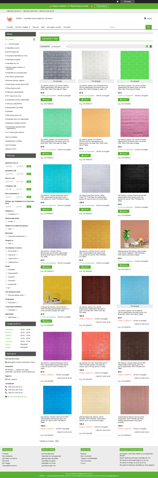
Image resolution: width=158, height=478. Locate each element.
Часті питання (10, 145)
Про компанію (7, 456)
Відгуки (83, 454)
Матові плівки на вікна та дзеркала (15, 68)
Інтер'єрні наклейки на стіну (16, 56)
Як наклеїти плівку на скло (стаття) (133, 463)
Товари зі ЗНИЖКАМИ (89, 458)
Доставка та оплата (9, 458)
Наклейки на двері (13, 59)
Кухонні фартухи (12, 52)
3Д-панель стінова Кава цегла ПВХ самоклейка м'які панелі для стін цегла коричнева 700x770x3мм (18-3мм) (132, 365)
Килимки (9, 111)
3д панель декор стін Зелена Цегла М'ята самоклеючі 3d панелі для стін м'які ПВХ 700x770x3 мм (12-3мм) (55, 141)
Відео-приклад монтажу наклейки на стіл (135, 458)
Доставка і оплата (54, 27)
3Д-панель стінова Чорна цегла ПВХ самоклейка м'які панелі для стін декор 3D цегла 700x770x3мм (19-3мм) (132, 198)
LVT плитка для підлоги (15, 132)
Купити (47, 100)
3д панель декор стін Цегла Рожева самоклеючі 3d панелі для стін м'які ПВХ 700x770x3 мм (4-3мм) (132, 141)
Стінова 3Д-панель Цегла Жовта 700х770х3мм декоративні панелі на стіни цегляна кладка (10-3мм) (55, 309)
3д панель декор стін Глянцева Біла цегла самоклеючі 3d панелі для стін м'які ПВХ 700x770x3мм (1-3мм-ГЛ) (93, 87)
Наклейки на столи (48, 463)
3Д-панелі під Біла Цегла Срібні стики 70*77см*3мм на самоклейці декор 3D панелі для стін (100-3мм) (93, 197)
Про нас (36, 27)
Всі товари (9, 39)
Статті (83, 463)
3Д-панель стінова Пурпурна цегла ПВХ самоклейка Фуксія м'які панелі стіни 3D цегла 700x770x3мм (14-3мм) (54, 365)
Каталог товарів (21, 27)
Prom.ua (89, 474)
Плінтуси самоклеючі (14, 104)
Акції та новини (11, 137)
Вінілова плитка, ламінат (15, 80)
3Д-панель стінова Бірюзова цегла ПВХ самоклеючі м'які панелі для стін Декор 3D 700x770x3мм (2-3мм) (55, 197)
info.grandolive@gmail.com (17, 397)
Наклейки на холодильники (16, 73)
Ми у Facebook (86, 456)
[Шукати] (149, 27)
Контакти (67, 27)
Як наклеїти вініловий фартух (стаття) (134, 460)
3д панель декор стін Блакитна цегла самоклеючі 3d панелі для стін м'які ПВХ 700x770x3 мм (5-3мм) (132, 312)
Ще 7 (9, 288)
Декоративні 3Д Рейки (14, 107)
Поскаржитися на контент (92, 476)
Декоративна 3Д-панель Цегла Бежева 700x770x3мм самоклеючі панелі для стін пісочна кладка (92, 418)
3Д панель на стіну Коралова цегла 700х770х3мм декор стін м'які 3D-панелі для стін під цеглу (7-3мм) (93, 364)
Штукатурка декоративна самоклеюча (15, 127)
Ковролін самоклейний (14, 92)
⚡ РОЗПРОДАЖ (12, 44)
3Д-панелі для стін (48, 466)
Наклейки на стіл (12, 63)
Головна (9, 27)
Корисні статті (10, 149)
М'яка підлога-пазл (13, 88)
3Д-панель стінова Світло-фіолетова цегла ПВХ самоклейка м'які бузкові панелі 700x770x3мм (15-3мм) (54, 254)
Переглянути (101, 6)
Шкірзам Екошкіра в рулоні (16, 123)
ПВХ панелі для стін (13, 115)
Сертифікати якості (9, 466)
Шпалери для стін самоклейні (17, 119)
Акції (43, 27)
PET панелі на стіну (13, 96)
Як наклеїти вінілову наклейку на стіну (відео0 (137, 465)
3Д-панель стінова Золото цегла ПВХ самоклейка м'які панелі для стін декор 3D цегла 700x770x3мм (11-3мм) (92, 254)
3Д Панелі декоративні (15, 77)
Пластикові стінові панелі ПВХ (17, 84)
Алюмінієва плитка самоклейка (17, 100)
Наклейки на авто (13, 48)
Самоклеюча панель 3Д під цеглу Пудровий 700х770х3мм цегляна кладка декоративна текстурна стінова (131, 419)
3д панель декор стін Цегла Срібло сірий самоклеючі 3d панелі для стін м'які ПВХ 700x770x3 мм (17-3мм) (55, 87)
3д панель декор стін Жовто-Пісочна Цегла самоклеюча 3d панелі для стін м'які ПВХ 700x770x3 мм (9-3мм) (93, 142)
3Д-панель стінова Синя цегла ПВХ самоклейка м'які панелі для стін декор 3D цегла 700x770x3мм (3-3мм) (54, 419)
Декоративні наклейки (49, 458)
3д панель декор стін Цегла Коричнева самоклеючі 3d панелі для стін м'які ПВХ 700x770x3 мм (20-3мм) (92, 309)
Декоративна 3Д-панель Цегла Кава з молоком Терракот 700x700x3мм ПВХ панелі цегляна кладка (132, 253)
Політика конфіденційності (110, 476)
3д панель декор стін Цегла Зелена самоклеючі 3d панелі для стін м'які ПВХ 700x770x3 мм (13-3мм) (132, 87)
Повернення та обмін (13, 141)
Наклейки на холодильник (51, 456)
